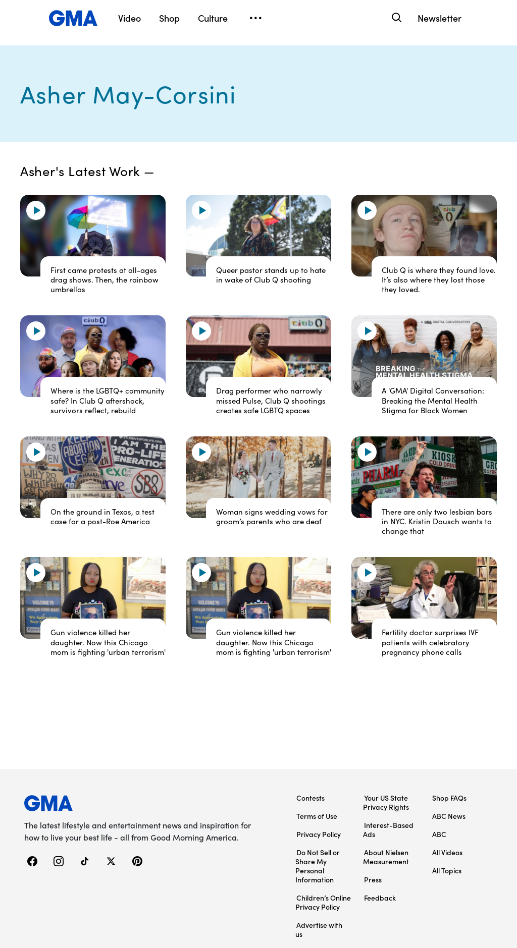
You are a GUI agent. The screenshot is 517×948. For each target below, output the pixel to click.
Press (373, 879)
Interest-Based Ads (388, 829)
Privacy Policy (318, 834)
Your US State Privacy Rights (386, 802)
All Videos (447, 852)
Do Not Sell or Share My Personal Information (317, 865)
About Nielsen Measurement (386, 856)
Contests (310, 798)
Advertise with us (318, 929)
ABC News (449, 816)
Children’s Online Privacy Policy (323, 902)
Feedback (380, 898)
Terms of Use (316, 816)
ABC (439, 834)
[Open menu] (255, 18)
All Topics (446, 870)
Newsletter (439, 18)
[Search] (395, 18)
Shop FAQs (449, 798)
